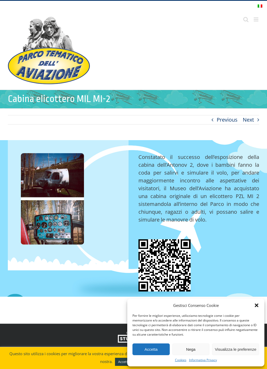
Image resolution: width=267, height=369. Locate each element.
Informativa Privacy (203, 360)
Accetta (150, 349)
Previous (227, 119)
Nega (191, 349)
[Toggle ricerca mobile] (245, 19)
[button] (256, 305)
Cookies (180, 360)
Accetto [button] (124, 361)
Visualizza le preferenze (235, 349)
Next (248, 119)
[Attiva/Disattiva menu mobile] (256, 19)
